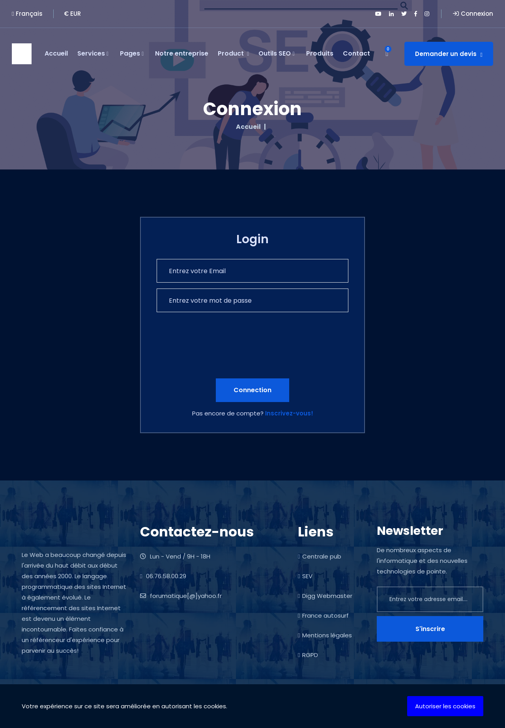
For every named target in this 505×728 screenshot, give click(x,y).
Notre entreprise (181, 53)
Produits (319, 53)
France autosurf (323, 615)
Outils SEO (276, 53)
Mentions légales (325, 635)
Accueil (56, 53)
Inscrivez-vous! (289, 413)
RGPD (308, 655)
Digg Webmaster (325, 596)
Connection (252, 390)
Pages (132, 53)
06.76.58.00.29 (163, 576)
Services (92, 53)
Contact (356, 53)
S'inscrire (430, 628)
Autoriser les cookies (445, 706)
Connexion (473, 13)
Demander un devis (449, 54)
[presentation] (217, 353)
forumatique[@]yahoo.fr (181, 596)
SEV (305, 576)
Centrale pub (319, 556)
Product (233, 53)
